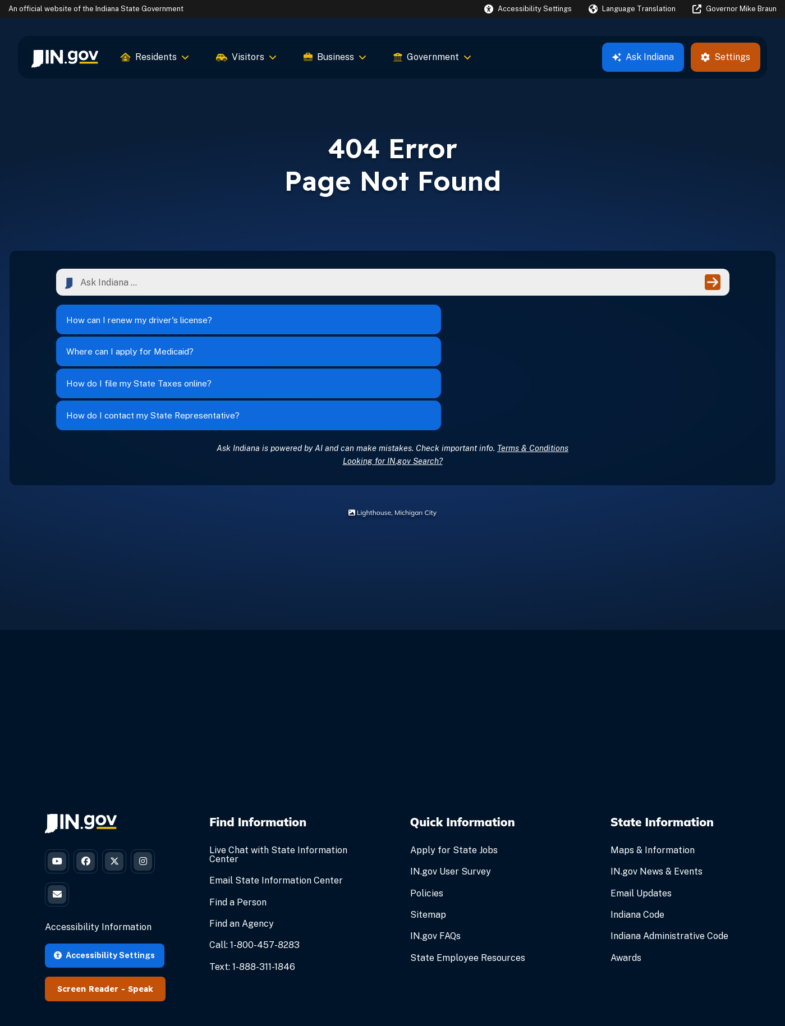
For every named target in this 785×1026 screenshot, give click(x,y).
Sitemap (428, 836)
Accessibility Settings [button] (104, 884)
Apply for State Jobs (454, 771)
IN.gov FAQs (435, 857)
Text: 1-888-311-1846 (252, 887)
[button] (528, 8)
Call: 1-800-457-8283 (254, 866)
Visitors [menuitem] (246, 57)
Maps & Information (652, 771)
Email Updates (641, 814)
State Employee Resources (467, 878)
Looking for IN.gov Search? (393, 382)
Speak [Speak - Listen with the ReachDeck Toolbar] (140, 918)
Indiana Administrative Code (669, 857)
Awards (625, 878)
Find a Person (238, 823)
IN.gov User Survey (450, 793)
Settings (725, 57)
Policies (426, 814)
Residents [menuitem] (155, 57)
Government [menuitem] (432, 57)
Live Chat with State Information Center (278, 776)
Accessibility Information (98, 856)
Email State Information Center (276, 802)
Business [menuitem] (335, 57)
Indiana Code (637, 836)
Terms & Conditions (532, 369)
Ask (643, 57)
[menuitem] (64, 57)
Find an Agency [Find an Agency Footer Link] (241, 845)
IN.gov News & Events (656, 793)
